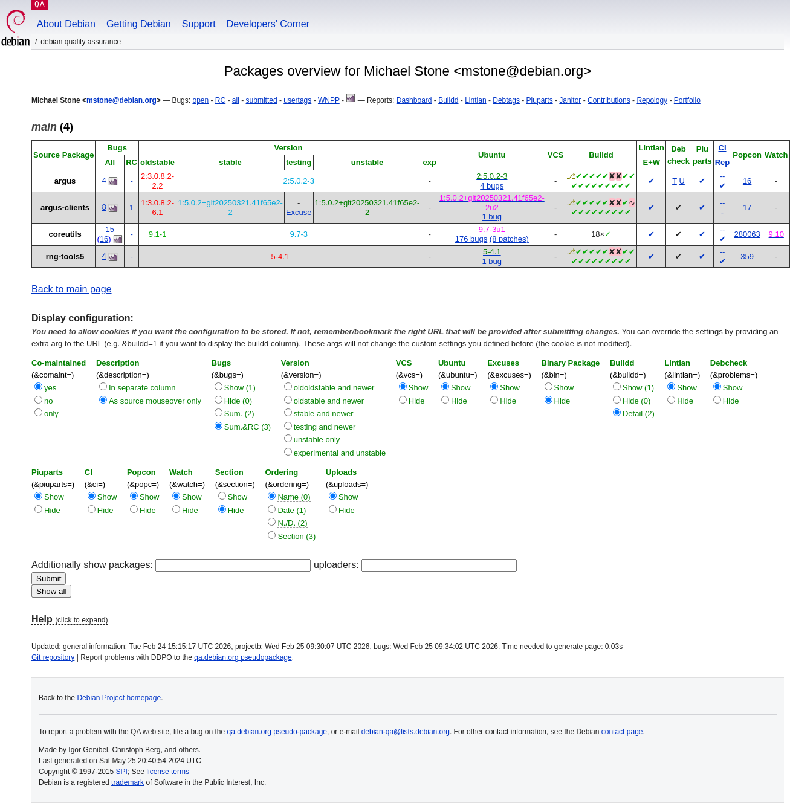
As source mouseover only (155, 400)
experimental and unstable (340, 452)
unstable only (317, 439)
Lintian (475, 100)
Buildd (448, 100)
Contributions (609, 100)
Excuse (299, 212)
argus (65, 180)
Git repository (52, 657)
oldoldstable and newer (334, 387)
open (200, 100)
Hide (417, 400)
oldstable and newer (329, 400)
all (235, 100)
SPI (122, 771)
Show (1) (240, 387)
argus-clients (64, 207)
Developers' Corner (268, 24)
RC (220, 100)
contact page (622, 731)
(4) (52, 127)
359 (747, 256)
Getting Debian (138, 24)
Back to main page (71, 289)
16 (747, 180)
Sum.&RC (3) (247, 426)
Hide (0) (238, 400)
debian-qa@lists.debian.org (405, 731)
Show (419, 387)
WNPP (329, 100)
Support (199, 24)
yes (50, 387)
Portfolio (687, 100)
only (51, 413)
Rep (722, 162)
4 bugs (491, 185)
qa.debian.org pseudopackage (242, 657)
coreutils (64, 234)
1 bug (492, 216)
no (48, 400)
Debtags (506, 100)
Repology (651, 100)
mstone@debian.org (121, 100)
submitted (261, 100)
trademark (127, 782)
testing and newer (325, 426)
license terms (167, 771)
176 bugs (471, 238)
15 (110, 229)
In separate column (142, 387)
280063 (747, 234)
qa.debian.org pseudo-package (277, 731)
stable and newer (324, 413)
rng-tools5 (65, 256)
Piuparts (539, 100)
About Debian (66, 24)
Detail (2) (639, 413)
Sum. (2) (239, 413)
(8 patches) (509, 238)
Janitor (570, 100)
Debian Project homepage (119, 698)
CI (723, 147)
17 (747, 207)
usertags (297, 100)
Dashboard (414, 100)
